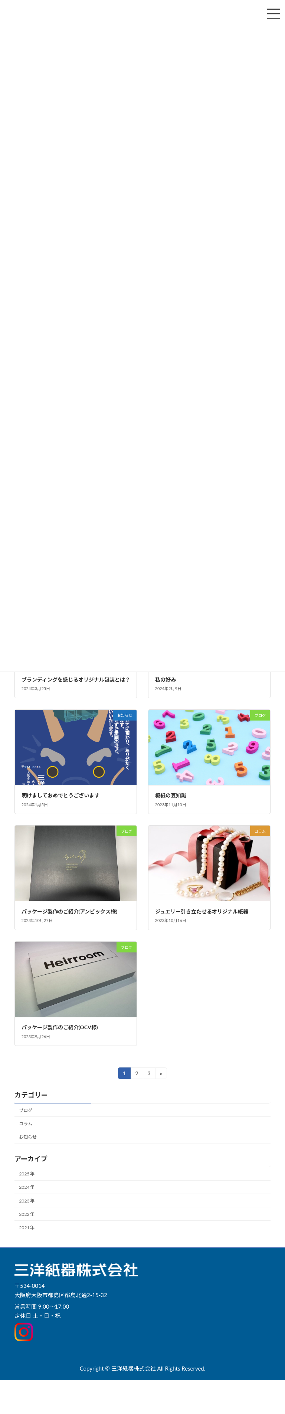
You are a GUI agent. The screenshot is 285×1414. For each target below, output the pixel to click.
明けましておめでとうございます (60, 795)
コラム (25, 1123)
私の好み (165, 679)
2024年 (26, 1187)
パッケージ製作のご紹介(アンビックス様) (70, 911)
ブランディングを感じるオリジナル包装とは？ (76, 679)
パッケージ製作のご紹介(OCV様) (60, 1027)
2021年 (26, 1227)
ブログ (25, 1110)
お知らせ (28, 1137)
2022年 (26, 1214)
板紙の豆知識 (170, 795)
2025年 (26, 1174)
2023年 (26, 1201)
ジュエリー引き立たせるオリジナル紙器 (201, 911)
